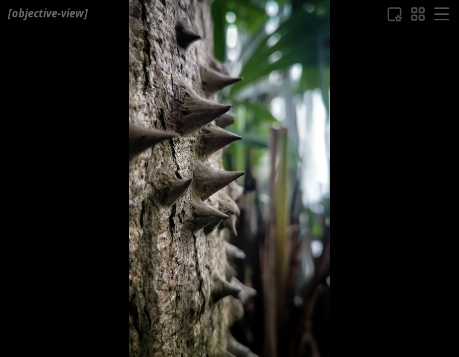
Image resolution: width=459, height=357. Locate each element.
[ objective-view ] (48, 13)
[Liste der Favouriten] (394, 14)
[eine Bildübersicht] (418, 14)
